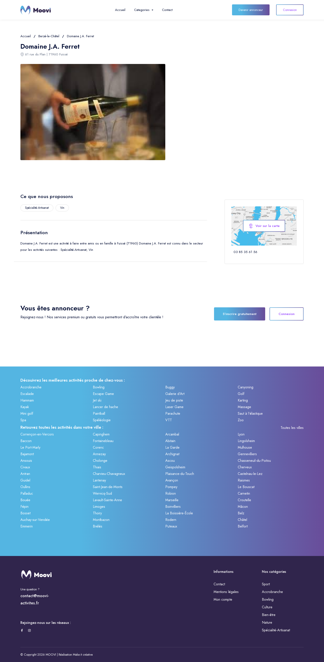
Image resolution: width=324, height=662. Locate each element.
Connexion (290, 10)
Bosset (25, 513)
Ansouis (26, 460)
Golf (241, 393)
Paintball (99, 413)
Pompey (171, 486)
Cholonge (100, 460)
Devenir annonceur (251, 10)
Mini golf (26, 413)
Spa (23, 420)
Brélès (97, 526)
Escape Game (103, 393)
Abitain (170, 440)
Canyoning (245, 387)
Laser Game (174, 406)
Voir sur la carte (264, 225)
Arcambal (172, 434)
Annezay (99, 454)
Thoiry (97, 513)
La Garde (172, 447)
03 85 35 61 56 (245, 252)
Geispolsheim (175, 467)
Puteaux (171, 526)
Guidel (25, 480)
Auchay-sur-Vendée (35, 519)
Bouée (25, 500)
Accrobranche (30, 387)
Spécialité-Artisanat (276, 630)
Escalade (27, 393)
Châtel (242, 519)
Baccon (26, 440)
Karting (243, 400)
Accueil (120, 9)
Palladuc (26, 493)
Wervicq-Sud (102, 493)
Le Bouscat (246, 486)
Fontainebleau (103, 440)
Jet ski (97, 400)
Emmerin (26, 526)
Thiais (97, 467)
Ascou (170, 460)
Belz (241, 513)
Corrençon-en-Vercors (37, 434)
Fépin (24, 506)
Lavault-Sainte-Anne (107, 500)
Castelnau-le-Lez (250, 473)
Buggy (170, 387)
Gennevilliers (247, 454)
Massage (244, 406)
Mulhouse (245, 447)
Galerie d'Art (174, 393)
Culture (267, 607)
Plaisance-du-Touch (179, 473)
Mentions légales (226, 591)
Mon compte (223, 599)
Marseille (171, 500)
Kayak (24, 406)
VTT (168, 420)
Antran (25, 473)
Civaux (25, 467)
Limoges (99, 506)
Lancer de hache (105, 406)
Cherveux (245, 467)
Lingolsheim (246, 440)
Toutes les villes (292, 427)
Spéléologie (102, 420)
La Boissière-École (179, 513)
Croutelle (244, 500)
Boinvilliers (173, 506)
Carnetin (244, 493)
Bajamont (27, 454)
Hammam (27, 400)
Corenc (98, 447)
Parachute (172, 413)
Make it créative (83, 654)
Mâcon (243, 506)
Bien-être (268, 614)
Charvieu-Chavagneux (109, 473)
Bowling (98, 387)
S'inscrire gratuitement (239, 314)
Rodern (170, 519)
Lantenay (99, 480)
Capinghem (101, 434)
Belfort (243, 526)
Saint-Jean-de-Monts (107, 486)
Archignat (172, 454)
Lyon (241, 434)
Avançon (171, 480)
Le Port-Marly (30, 447)
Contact (167, 9)
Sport (266, 584)
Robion (170, 493)
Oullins (25, 486)
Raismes (244, 480)
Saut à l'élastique (250, 413)
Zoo (241, 420)
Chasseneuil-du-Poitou (254, 460)
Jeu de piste (174, 400)
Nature (267, 622)
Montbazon (101, 519)
